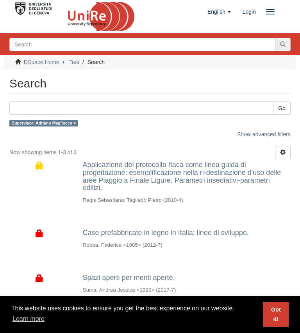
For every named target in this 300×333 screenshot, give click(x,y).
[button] (219, 11)
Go (282, 108)
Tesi (74, 62)
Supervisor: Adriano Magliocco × (44, 123)
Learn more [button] (28, 318)
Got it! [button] (276, 314)
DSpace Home (41, 62)
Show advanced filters (264, 134)
